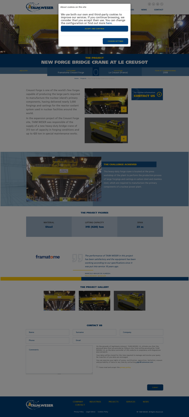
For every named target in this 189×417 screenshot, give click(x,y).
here (109, 23)
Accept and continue (94, 29)
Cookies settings (115, 41)
